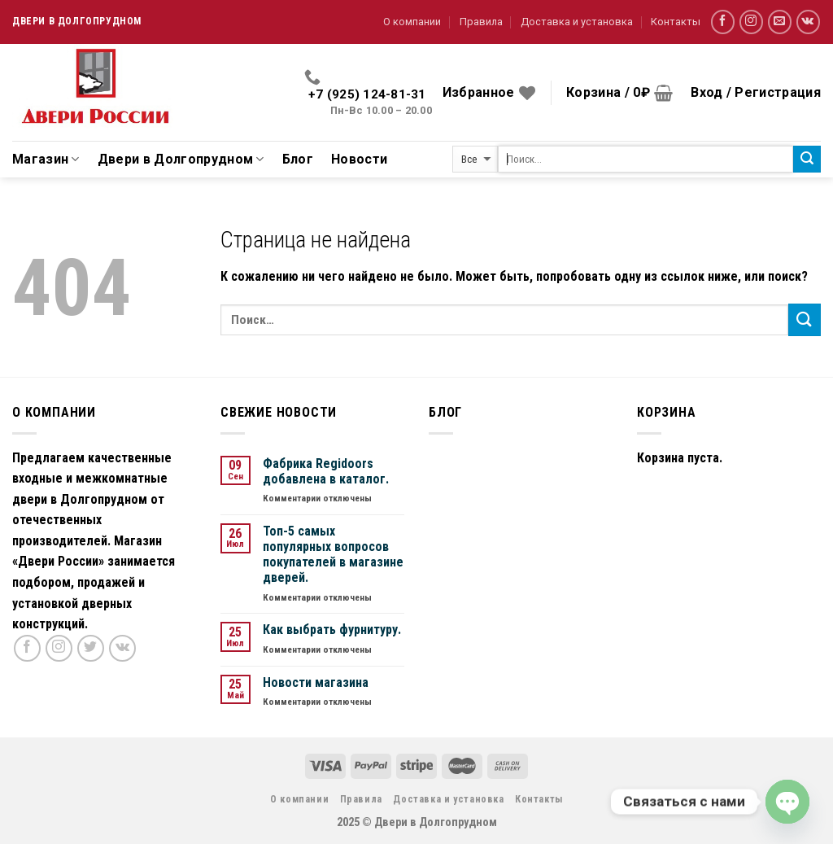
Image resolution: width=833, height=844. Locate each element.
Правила (481, 21)
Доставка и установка (577, 21)
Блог (297, 159)
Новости (359, 159)
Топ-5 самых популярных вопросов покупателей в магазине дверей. (333, 554)
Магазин (46, 159)
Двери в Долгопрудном (181, 159)
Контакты (675, 21)
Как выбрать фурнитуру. (332, 629)
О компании (412, 21)
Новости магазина (316, 682)
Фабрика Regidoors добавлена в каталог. (326, 471)
